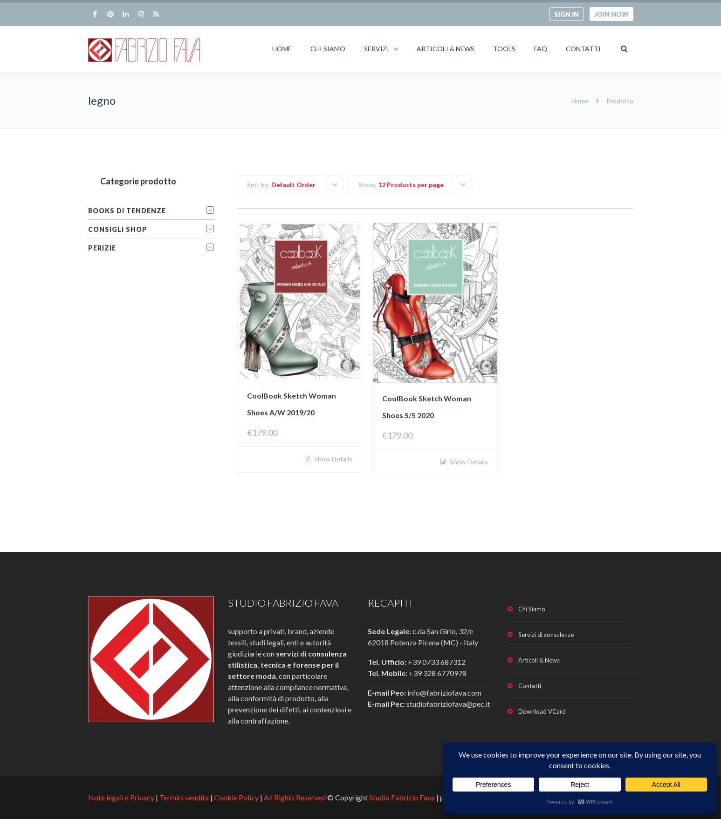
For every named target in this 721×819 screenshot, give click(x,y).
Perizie (102, 248)
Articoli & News (445, 49)
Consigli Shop (117, 229)
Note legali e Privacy (122, 797)
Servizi (376, 49)
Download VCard (542, 711)
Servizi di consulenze (546, 634)
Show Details (332, 459)
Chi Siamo (327, 49)
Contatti (583, 49)
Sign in (566, 14)
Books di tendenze (127, 211)
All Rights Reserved (295, 797)
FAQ (540, 49)
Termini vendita (184, 797)
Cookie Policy (236, 797)
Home (282, 49)
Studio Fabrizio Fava (402, 797)
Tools (504, 49)
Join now (611, 14)
